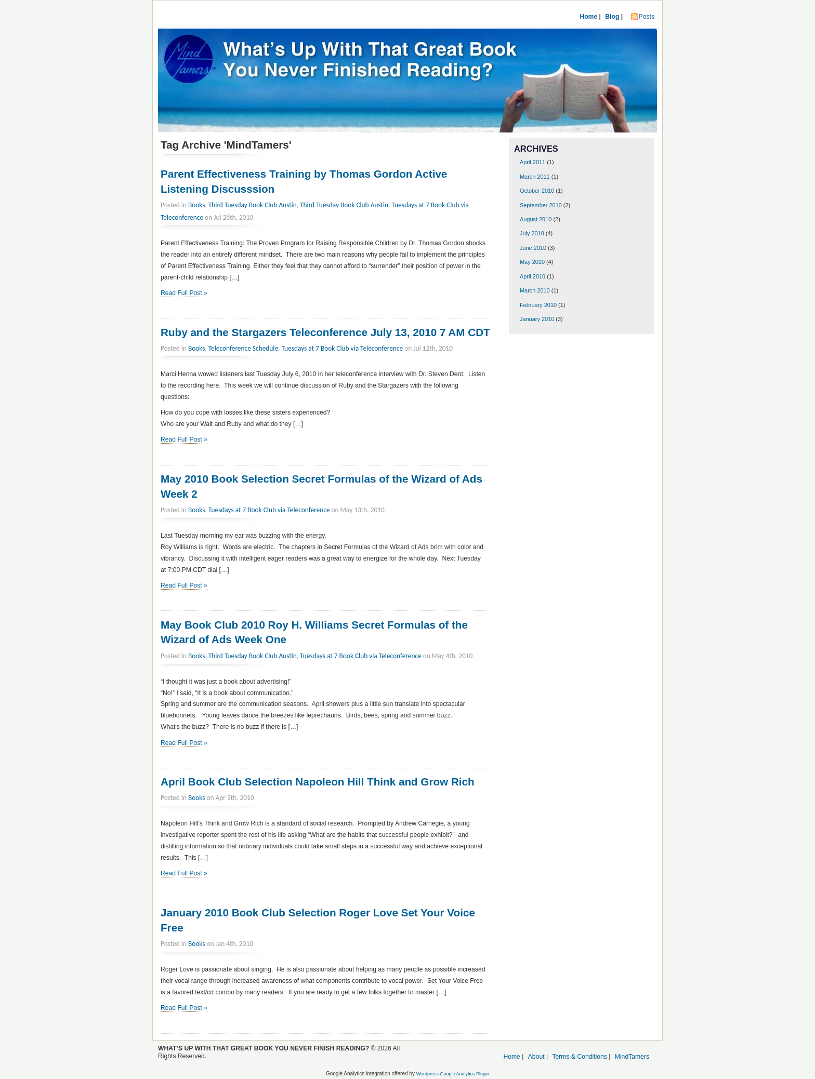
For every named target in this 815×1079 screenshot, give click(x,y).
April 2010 (532, 276)
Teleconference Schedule (243, 348)
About (536, 1056)
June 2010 (533, 248)
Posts (646, 16)
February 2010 (538, 305)
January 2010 (537, 319)
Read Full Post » (184, 293)
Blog (612, 16)
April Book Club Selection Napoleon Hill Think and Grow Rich (318, 782)
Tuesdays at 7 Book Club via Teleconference (342, 348)
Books (196, 205)
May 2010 (532, 262)
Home (588, 16)
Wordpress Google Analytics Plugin (452, 1073)
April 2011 (532, 162)
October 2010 (537, 191)
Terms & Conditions (579, 1056)
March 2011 (535, 177)
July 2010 (532, 233)
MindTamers (632, 1056)
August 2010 (535, 219)
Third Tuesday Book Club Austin (252, 205)
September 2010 (541, 205)
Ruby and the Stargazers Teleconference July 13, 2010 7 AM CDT (325, 332)
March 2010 (535, 290)
